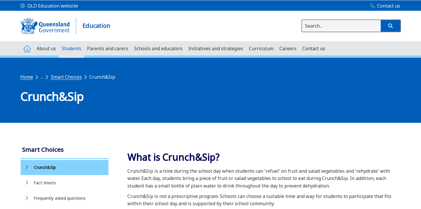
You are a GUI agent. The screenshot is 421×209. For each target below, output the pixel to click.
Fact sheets (45, 182)
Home (26, 77)
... (42, 77)
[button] (390, 26)
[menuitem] (27, 48)
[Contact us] (383, 6)
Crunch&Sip (45, 167)
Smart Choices (66, 77)
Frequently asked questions (60, 198)
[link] (65, 150)
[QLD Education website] (49, 6)
